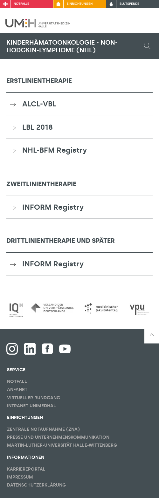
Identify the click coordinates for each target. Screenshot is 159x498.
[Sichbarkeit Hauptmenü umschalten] (145, 23)
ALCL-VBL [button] (39, 103)
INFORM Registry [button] (53, 207)
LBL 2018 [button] (37, 127)
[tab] (79, 104)
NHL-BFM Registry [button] (54, 150)
